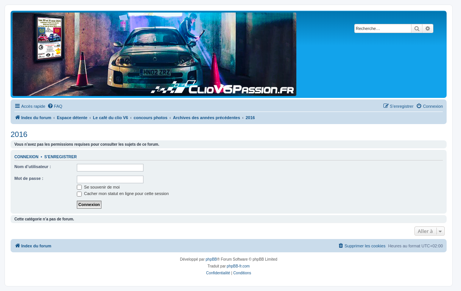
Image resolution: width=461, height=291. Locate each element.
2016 (19, 134)
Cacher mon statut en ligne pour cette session (123, 193)
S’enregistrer (60, 156)
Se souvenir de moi (98, 187)
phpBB (211, 259)
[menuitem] (54, 106)
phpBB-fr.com (238, 266)
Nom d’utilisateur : (32, 166)
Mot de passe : (28, 178)
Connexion (26, 156)
